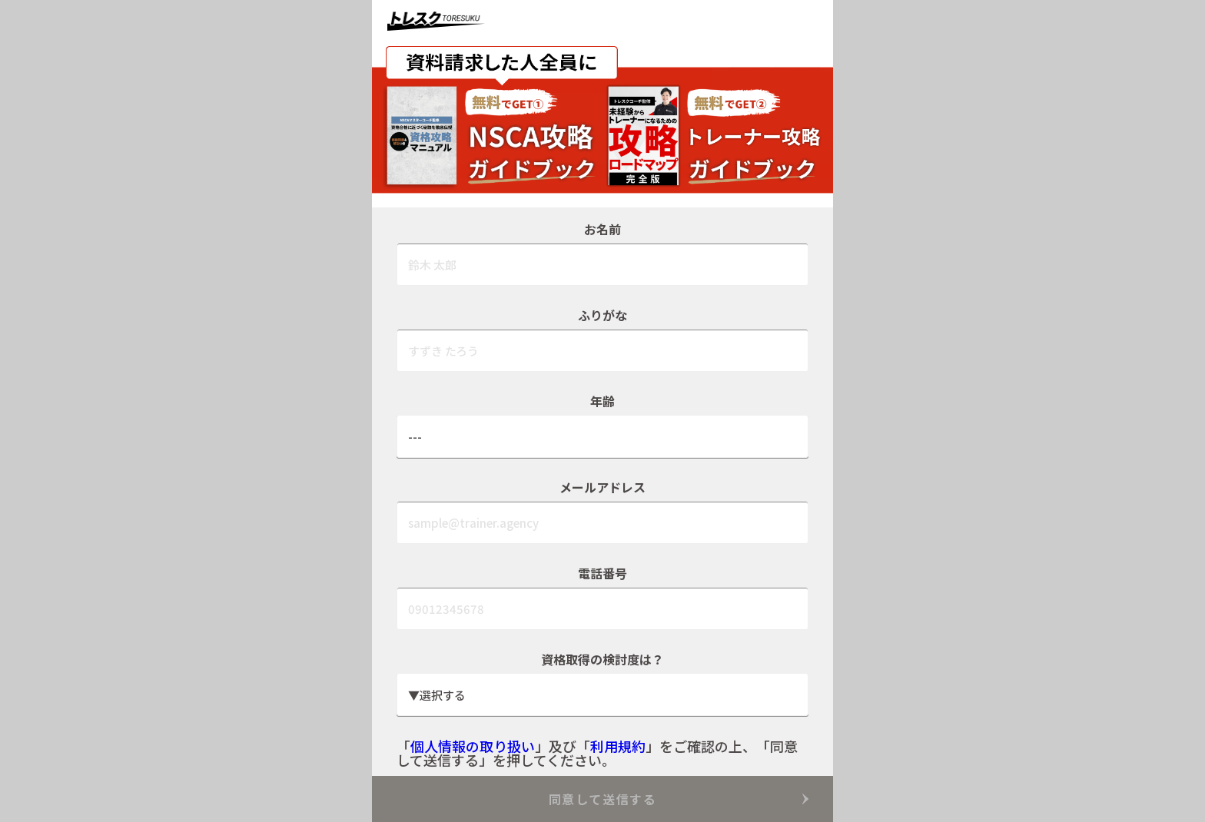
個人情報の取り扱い (472, 746)
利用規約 (618, 746)
